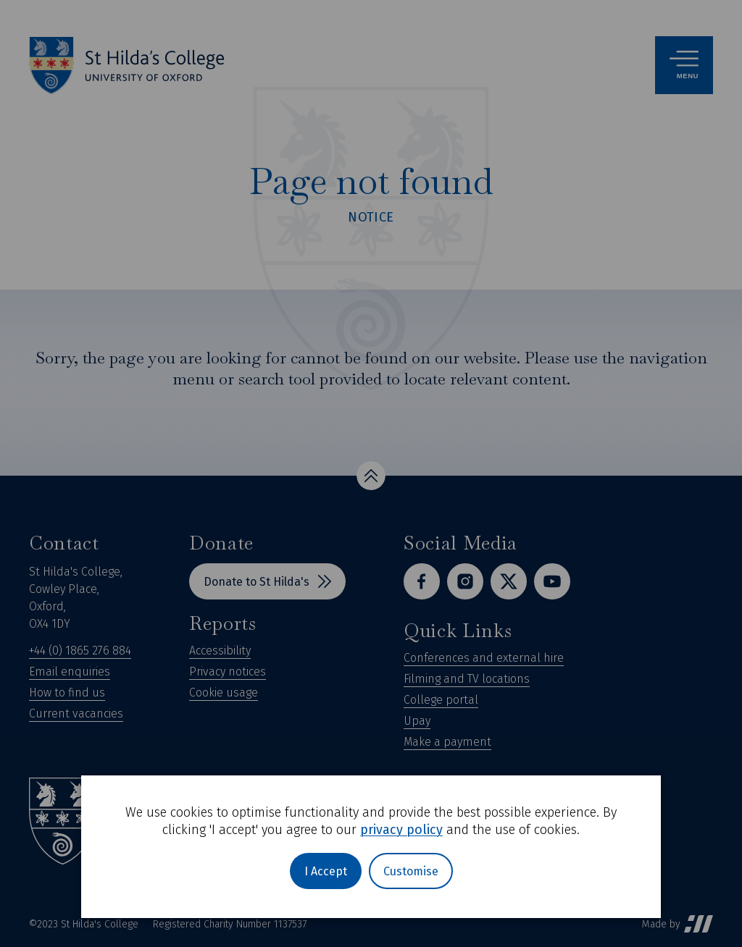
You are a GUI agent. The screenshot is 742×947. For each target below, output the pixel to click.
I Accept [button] (325, 871)
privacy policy (401, 830)
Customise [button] (410, 871)
